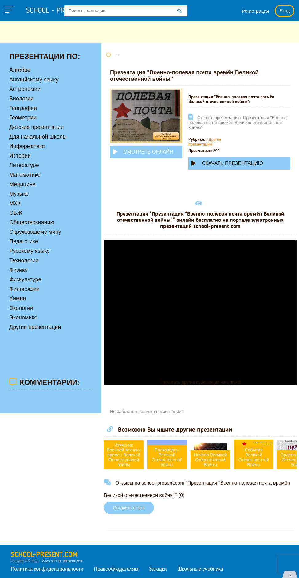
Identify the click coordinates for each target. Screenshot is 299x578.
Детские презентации (36, 127)
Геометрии (23, 118)
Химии (17, 298)
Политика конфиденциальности (47, 569)
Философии (24, 289)
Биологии (21, 99)
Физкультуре (25, 279)
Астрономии (25, 89)
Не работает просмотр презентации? (147, 411)
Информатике (27, 146)
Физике (18, 270)
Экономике (23, 317)
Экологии (21, 308)
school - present (60, 10)
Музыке (19, 194)
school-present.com (44, 555)
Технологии (24, 260)
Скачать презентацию (227, 163)
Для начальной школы (38, 137)
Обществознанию (31, 222)
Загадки (158, 569)
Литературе (24, 165)
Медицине (22, 184)
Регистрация (255, 11)
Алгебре (19, 70)
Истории (20, 156)
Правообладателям (116, 569)
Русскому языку (29, 251)
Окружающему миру (35, 232)
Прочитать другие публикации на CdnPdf (200, 382)
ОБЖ (15, 213)
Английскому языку (33, 79)
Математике (24, 175)
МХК (15, 203)
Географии (23, 108)
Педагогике (23, 241)
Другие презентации (204, 141)
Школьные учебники (200, 569)
